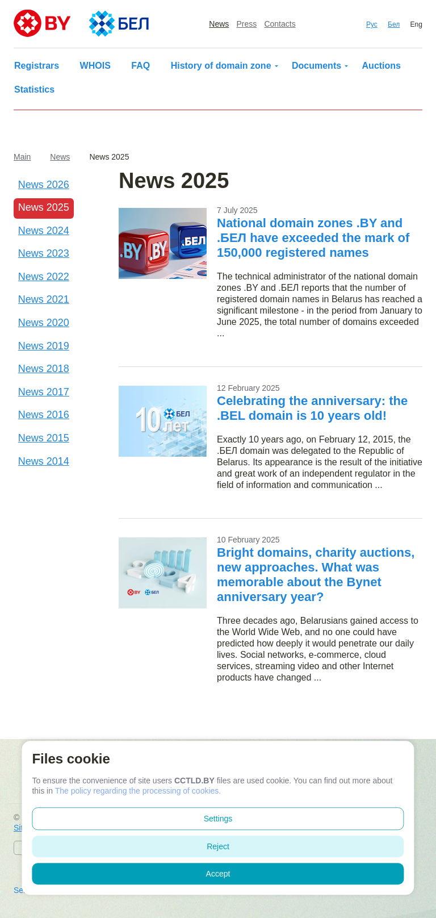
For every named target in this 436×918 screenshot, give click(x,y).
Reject (218, 846)
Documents (316, 65)
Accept (218, 873)
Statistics (34, 89)
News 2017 (43, 392)
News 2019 (43, 346)
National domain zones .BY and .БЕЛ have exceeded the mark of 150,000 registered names (313, 238)
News (219, 23)
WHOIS (95, 65)
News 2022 (43, 276)
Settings (218, 818)
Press (246, 23)
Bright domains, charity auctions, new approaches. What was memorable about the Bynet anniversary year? (315, 574)
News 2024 (43, 230)
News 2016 (43, 414)
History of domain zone (221, 65)
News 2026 (43, 184)
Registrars (36, 65)
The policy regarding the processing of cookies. (138, 790)
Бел (394, 24)
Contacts (279, 23)
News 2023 (43, 253)
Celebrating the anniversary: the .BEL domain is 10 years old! (312, 408)
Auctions (381, 65)
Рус (372, 24)
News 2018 (43, 368)
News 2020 (43, 322)
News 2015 (43, 438)
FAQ (140, 65)
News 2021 (43, 299)
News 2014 (43, 461)
